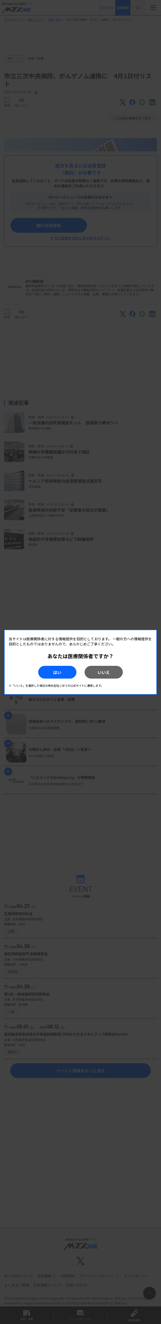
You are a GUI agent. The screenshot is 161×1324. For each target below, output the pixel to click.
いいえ (104, 672)
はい (57, 672)
